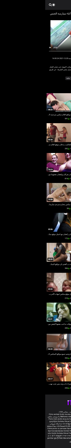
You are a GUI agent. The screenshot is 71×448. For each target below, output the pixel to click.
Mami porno (44, 433)
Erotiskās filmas (39, 428)
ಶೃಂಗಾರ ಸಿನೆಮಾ (28, 424)
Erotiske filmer (17, 433)
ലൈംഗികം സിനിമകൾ (11, 426)
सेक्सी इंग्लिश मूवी (40, 424)
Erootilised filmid (47, 436)
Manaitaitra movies (26, 438)
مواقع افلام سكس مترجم (42, 417)
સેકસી (20, 424)
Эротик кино (27, 428)
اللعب (37, 78)
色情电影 (38, 426)
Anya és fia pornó (24, 419)
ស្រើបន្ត (32, 426)
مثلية (23, 78)
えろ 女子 (6, 436)
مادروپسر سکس (8, 417)
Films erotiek (9, 414)
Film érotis (64, 438)
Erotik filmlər (55, 433)
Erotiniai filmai (52, 428)
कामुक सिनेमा (38, 438)
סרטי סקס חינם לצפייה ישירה (28, 436)
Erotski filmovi (24, 431)
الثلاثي (43, 78)
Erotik (8, 433)
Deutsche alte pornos (60, 417)
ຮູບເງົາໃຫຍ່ (13, 438)
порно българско (47, 421)
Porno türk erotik (10, 419)
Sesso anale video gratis (35, 414)
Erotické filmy (36, 431)
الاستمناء (51, 78)
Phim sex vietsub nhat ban (56, 414)
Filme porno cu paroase (11, 428)
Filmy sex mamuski (31, 433)
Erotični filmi (47, 431)
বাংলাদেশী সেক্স (37, 419)
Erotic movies (20, 414)
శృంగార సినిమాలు (52, 424)
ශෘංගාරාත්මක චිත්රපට (51, 438)
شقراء (29, 78)
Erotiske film (64, 428)
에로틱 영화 (57, 431)
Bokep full (64, 433)
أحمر (59, 78)
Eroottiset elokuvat (32, 421)
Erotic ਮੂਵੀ (25, 426)
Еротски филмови (10, 431)
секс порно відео (49, 426)
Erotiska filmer (18, 421)
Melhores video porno (23, 417)
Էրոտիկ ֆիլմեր (50, 419)
